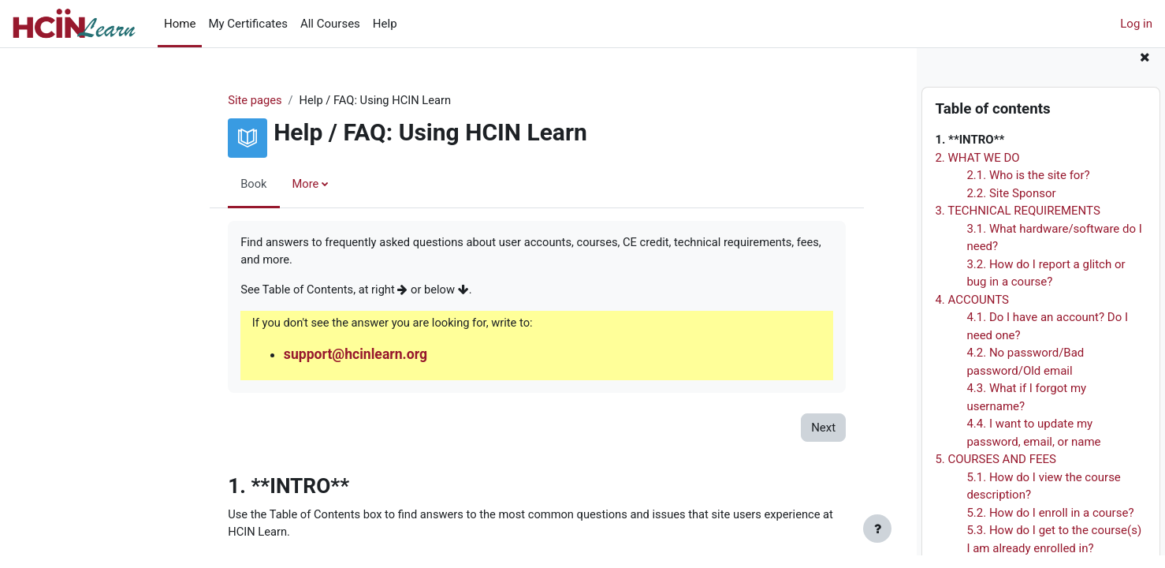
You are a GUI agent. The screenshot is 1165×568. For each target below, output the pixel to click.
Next (757, 430)
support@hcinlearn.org (291, 356)
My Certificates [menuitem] (248, 24)
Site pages (190, 100)
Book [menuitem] (188, 184)
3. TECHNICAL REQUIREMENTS (1017, 224)
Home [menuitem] (179, 24)
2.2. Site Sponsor (1010, 206)
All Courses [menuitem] (330, 24)
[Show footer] (877, 528)
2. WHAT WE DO (977, 170)
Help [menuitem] (385, 24)
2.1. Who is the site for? (1027, 188)
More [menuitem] (241, 184)
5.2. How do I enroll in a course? (1049, 525)
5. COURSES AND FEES (995, 472)
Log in (1136, 24)
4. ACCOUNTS (972, 312)
